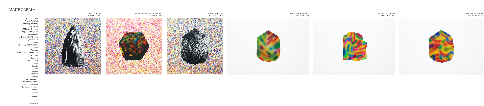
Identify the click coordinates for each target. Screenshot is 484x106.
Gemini (35, 76)
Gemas (35, 42)
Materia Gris (33, 34)
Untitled (34, 74)
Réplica (35, 90)
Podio (35, 68)
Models (35, 71)
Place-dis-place (31, 79)
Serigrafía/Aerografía (29, 32)
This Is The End (31, 21)
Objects (34, 66)
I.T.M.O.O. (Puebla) (30, 29)
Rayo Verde (33, 26)
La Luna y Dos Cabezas (28, 45)
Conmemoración (31, 84)
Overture (34, 58)
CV (36, 100)
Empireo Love (32, 18)
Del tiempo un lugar (30, 87)
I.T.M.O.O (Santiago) (29, 24)
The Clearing (32, 61)
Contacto (34, 103)
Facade (35, 92)
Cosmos (34, 50)
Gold (36, 47)
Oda (36, 63)
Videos (35, 96)
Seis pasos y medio (30, 82)
